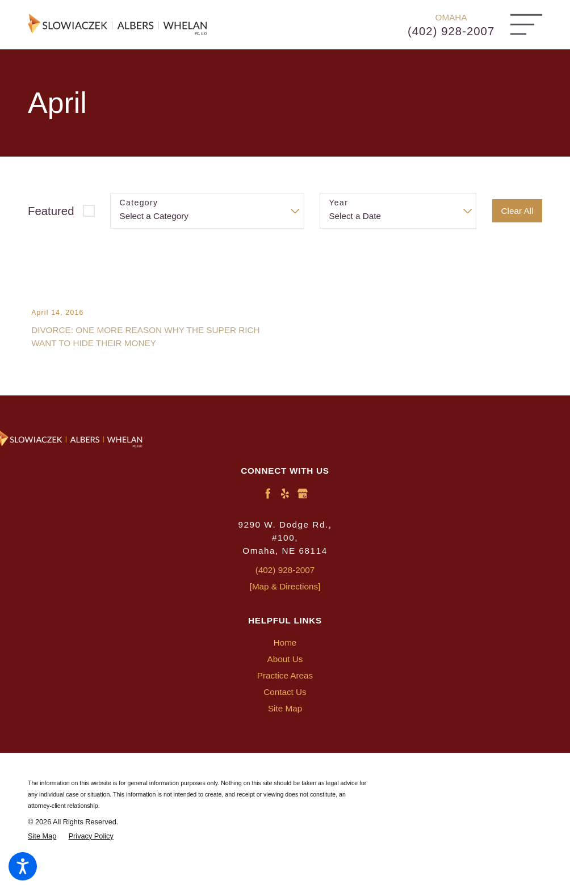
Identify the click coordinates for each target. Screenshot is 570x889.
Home (285, 664)
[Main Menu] (526, 24)
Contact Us (285, 713)
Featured (51, 211)
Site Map (285, 730)
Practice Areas (285, 697)
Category (139, 202)
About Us (285, 680)
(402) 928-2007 (451, 31)
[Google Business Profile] (302, 515)
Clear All (517, 211)
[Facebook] (268, 515)
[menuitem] (285, 664)
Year (338, 202)
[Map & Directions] (285, 608)
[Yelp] (285, 515)
